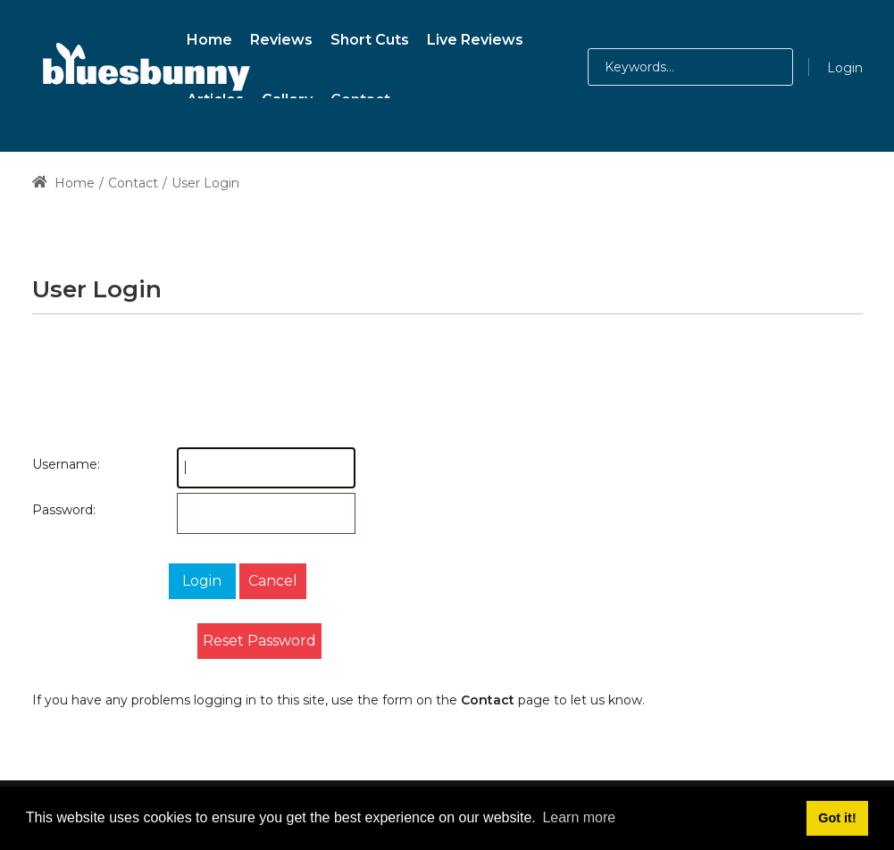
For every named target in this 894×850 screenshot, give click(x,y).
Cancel (272, 580)
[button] (754, 67)
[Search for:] (690, 67)
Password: (50, 510)
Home (64, 183)
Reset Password (259, 640)
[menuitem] (209, 37)
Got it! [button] (837, 818)
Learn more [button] (578, 817)
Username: (50, 464)
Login (845, 68)
